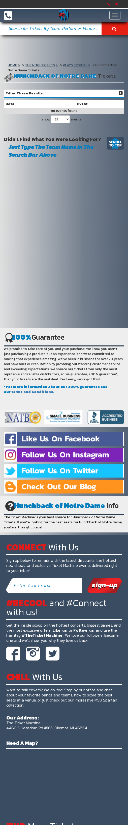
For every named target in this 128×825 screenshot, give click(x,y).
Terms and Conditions (32, 392)
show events (61, 119)
